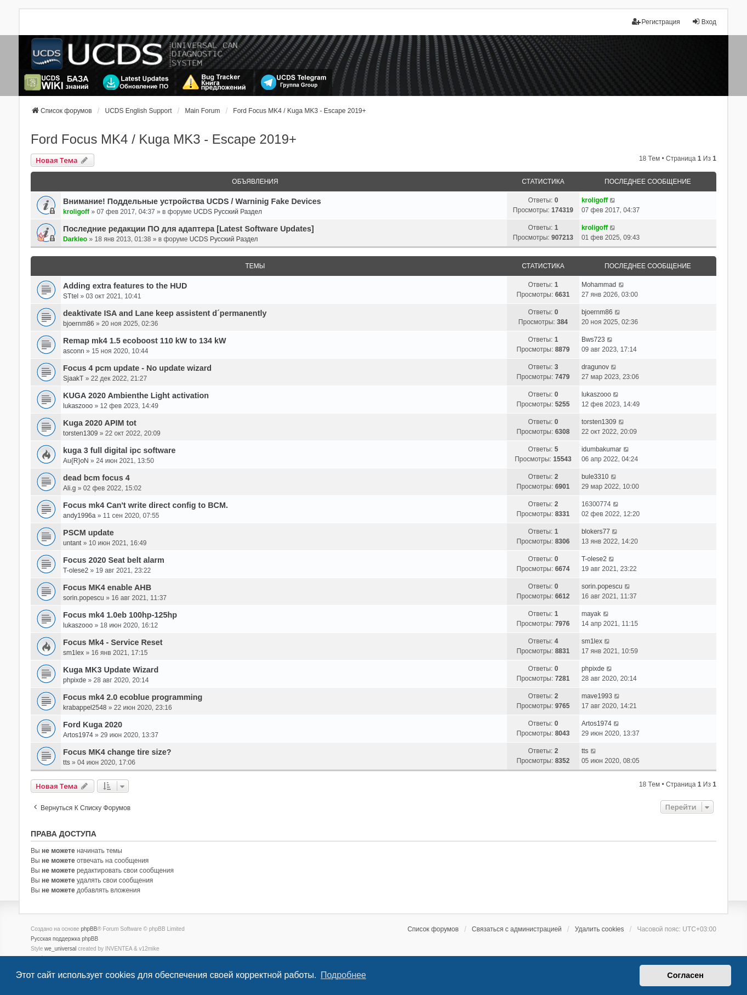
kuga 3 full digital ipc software (119, 450)
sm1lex (73, 653)
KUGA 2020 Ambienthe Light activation (136, 395)
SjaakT (73, 378)
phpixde (74, 680)
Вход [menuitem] (704, 22)
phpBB (89, 929)
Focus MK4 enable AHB (107, 587)
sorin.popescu (83, 598)
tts (66, 762)
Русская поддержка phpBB (64, 939)
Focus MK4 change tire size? (117, 752)
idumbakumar (601, 449)
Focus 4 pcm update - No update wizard (137, 368)
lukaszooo (78, 406)
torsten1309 (80, 433)
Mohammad (598, 285)
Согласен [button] (685, 975)
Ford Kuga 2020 (92, 724)
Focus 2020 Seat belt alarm (113, 560)
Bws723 (593, 339)
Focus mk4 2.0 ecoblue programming (132, 697)
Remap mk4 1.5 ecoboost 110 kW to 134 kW (144, 340)
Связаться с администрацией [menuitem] (517, 929)
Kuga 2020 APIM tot (99, 423)
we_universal (60, 949)
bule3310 (594, 476)
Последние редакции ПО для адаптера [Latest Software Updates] (188, 228)
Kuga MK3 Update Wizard (110, 669)
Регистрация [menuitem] (656, 22)
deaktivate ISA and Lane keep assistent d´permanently (164, 313)
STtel (70, 296)
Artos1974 (78, 735)
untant (72, 543)
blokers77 (595, 531)
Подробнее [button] (343, 975)
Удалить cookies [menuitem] (599, 929)
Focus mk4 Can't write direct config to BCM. (145, 505)
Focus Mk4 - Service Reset (113, 642)
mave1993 (596, 696)
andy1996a (79, 515)
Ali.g (69, 488)
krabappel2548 (84, 707)
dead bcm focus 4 (96, 477)
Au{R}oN (76, 461)
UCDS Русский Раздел (227, 212)
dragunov (595, 367)
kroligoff (76, 212)
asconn (73, 351)
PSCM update (88, 532)
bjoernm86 (78, 323)
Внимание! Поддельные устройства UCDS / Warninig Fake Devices (192, 201)
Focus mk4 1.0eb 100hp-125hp (120, 614)
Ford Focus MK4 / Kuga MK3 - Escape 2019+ (163, 139)
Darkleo (75, 239)
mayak (591, 614)
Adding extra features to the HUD (125, 285)
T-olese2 (75, 570)
